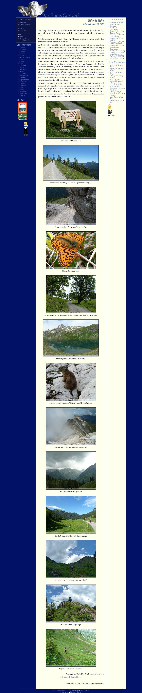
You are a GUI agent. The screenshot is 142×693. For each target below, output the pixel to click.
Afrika (22, 62)
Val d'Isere (23, 94)
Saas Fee (23, 82)
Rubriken (23, 30)
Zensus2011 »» (76, 677)
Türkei (22, 56)
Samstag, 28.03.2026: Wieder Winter (117, 23)
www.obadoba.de (59, 690)
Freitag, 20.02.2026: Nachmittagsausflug (117, 57)
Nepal (22, 68)
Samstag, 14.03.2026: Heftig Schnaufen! (117, 43)
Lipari (22, 90)
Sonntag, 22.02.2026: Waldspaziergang (117, 53)
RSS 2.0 (23, 38)
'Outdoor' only (27, 40)
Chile (21, 64)
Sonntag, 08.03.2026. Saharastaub (117, 46)
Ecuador (23, 66)
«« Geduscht (64, 677)
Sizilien (22, 48)
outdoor (93, 674)
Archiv (22, 28)
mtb (102, 674)
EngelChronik (25, 24)
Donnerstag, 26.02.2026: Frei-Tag (117, 50)
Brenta (22, 72)
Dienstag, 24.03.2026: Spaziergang (114, 27)
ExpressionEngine (75, 692)
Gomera (22, 84)
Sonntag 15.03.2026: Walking (117, 39)
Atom (22, 36)
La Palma (23, 74)
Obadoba (23, 22)
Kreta (22, 88)
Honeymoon (24, 76)
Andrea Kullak (84, 690)
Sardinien (23, 52)
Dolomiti (23, 86)
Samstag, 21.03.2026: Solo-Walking (117, 36)
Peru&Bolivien (25, 58)
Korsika (22, 54)
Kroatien (23, 50)
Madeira (23, 92)
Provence (23, 70)
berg (98, 674)
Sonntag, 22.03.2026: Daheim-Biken (117, 32)
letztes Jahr (91, 61)
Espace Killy (24, 80)
